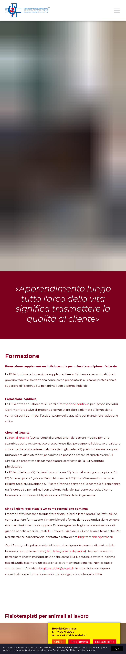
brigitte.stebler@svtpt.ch (95, 537)
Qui (50, 531)
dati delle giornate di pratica (65, 551)
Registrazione (104, 641)
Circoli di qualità (18, 437)
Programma (79, 641)
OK (117, 648)
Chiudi (58, 641)
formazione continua (74, 404)
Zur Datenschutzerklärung (80, 650)
